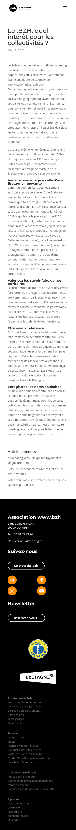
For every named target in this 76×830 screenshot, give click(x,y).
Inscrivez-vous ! (26, 618)
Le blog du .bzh (26, 565)
